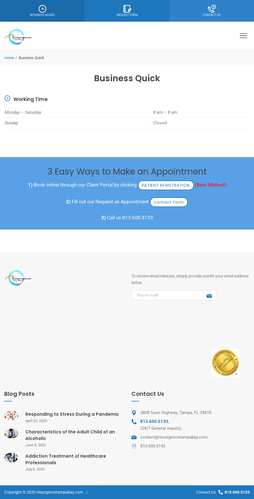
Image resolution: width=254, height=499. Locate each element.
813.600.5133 (137, 217)
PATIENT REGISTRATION (166, 185)
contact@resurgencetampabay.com (174, 437)
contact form (169, 202)
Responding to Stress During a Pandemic (72, 414)
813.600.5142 (152, 446)
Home (9, 58)
